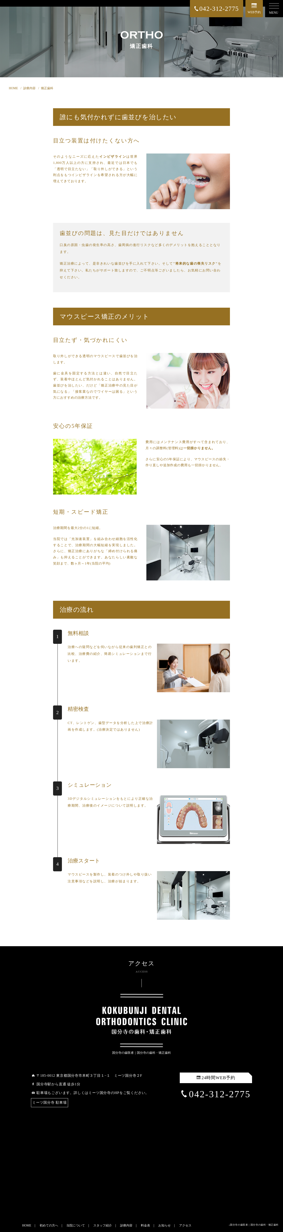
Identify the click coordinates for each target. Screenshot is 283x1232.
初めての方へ (49, 1225)
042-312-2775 (216, 1094)
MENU (274, 8)
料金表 (145, 1225)
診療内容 (126, 1225)
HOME (26, 1225)
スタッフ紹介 (102, 1225)
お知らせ (164, 1225)
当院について (75, 1225)
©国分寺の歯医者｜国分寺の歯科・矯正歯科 (254, 1225)
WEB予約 (254, 8)
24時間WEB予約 (216, 1077)
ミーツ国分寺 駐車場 (49, 1102)
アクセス (185, 1225)
